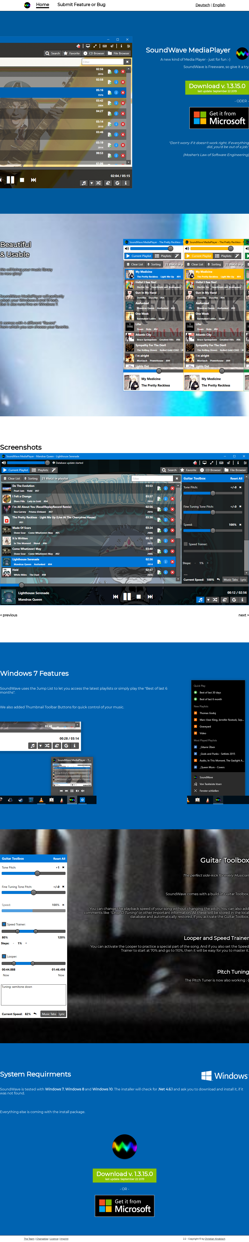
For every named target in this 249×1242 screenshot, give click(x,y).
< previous (8, 615)
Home (42, 4)
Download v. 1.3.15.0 (217, 88)
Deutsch (203, 5)
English (219, 5)
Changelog (42, 1239)
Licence (54, 1239)
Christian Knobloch (215, 1239)
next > (244, 615)
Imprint (64, 1239)
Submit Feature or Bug (81, 4)
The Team (29, 1239)
